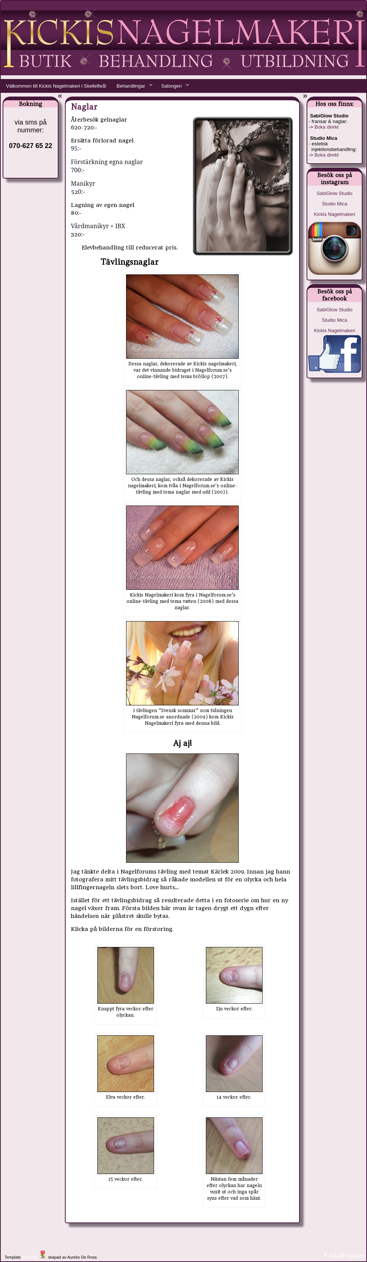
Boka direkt (326, 127)
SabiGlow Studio (334, 193)
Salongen (172, 86)
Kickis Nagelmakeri (334, 214)
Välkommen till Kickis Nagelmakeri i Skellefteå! (56, 86)
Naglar (84, 107)
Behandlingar (132, 86)
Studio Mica (334, 204)
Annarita (29, 1257)
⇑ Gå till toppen (343, 1256)
